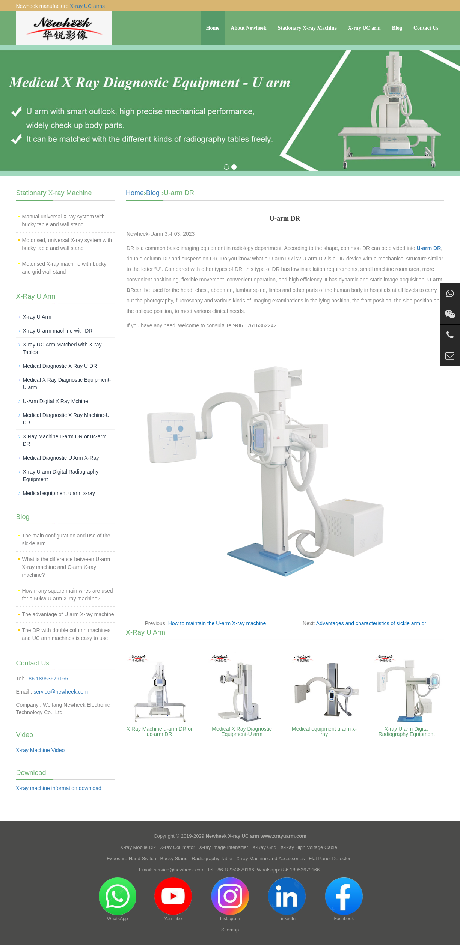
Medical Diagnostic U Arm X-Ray (61, 458)
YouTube (173, 899)
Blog (397, 28)
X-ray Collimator (177, 847)
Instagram (230, 899)
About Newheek (248, 28)
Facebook (344, 899)
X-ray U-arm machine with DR (58, 331)
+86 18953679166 (47, 679)
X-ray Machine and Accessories (270, 858)
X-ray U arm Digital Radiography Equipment (407, 731)
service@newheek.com (60, 692)
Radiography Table (212, 858)
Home (213, 28)
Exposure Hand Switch (131, 858)
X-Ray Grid (264, 847)
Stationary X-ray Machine (307, 28)
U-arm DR (428, 248)
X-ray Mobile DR (138, 847)
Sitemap (230, 930)
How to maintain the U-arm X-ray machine (217, 623)
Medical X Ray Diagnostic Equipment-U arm (242, 731)
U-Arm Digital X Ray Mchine (55, 401)
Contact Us (426, 28)
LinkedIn (287, 899)
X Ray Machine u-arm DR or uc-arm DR (160, 731)
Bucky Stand (174, 858)
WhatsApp (117, 899)
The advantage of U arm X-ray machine (68, 614)
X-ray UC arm (364, 28)
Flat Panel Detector (329, 858)
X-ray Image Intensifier (223, 847)
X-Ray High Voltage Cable (309, 847)
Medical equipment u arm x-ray (324, 731)
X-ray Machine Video (40, 750)
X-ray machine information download (58, 788)
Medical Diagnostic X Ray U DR (60, 366)
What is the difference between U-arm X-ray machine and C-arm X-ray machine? (66, 567)
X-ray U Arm (37, 317)
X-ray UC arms (87, 6)
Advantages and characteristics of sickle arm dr (371, 623)
